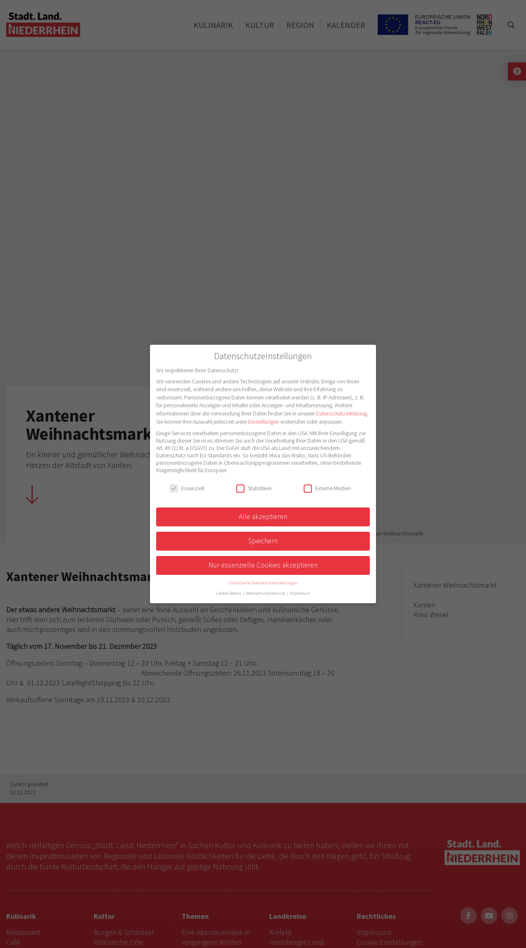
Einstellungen (263, 421)
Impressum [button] (300, 593)
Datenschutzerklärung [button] (266, 593)
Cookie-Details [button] (229, 593)
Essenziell (187, 488)
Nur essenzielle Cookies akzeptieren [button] (263, 565)
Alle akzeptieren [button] (263, 516)
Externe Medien (327, 488)
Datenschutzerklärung (341, 413)
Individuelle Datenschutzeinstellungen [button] (263, 583)
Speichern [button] (263, 540)
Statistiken (254, 488)
